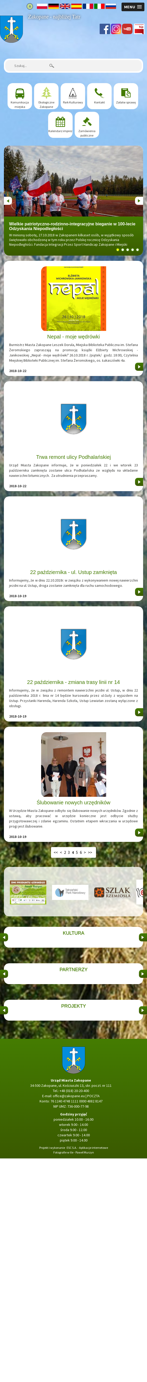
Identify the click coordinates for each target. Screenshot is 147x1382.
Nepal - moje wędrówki (73, 337)
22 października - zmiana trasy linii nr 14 (73, 682)
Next (138, 199)
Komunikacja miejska (20, 104)
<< (56, 852)
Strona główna (11, 18)
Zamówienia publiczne (86, 133)
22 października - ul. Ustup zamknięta (73, 572)
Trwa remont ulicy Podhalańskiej (73, 457)
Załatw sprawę (126, 102)
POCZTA (93, 1319)
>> (90, 852)
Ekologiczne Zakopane (46, 104)
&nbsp (4, 974)
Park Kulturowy (73, 102)
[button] (133, 7)
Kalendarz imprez (60, 131)
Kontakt (99, 102)
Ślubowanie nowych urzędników (74, 802)
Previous (8, 199)
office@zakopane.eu (69, 1319)
